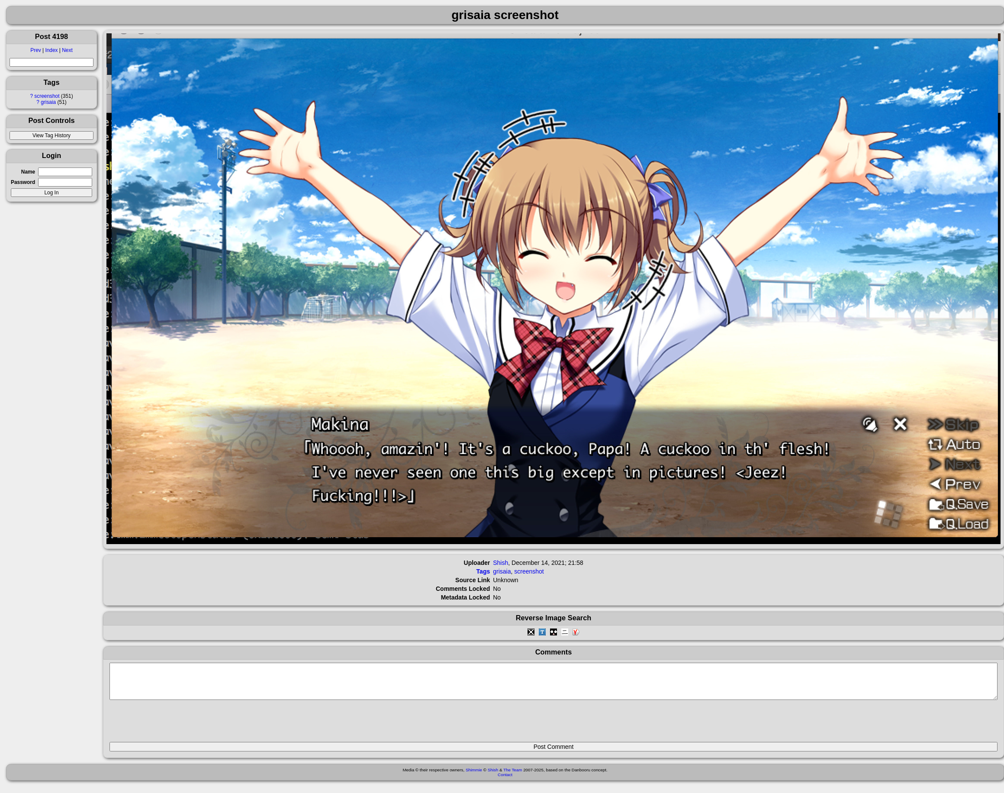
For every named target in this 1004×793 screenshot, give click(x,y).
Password (23, 182)
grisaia (48, 102)
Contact (505, 781)
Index (51, 50)
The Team (512, 776)
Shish (500, 562)
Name (28, 172)
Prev (35, 50)
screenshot (46, 96)
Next (67, 50)
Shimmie (474, 776)
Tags (483, 571)
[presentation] (175, 724)
